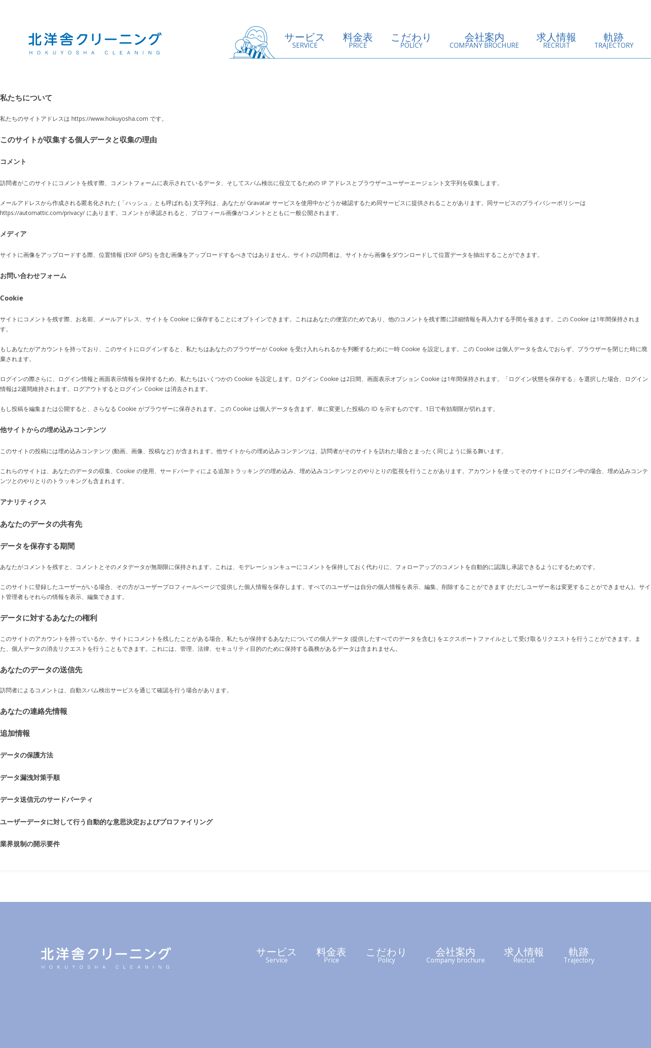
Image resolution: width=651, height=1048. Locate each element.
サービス (305, 40)
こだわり (411, 40)
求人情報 (556, 40)
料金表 (358, 40)
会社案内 (484, 40)
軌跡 (614, 40)
